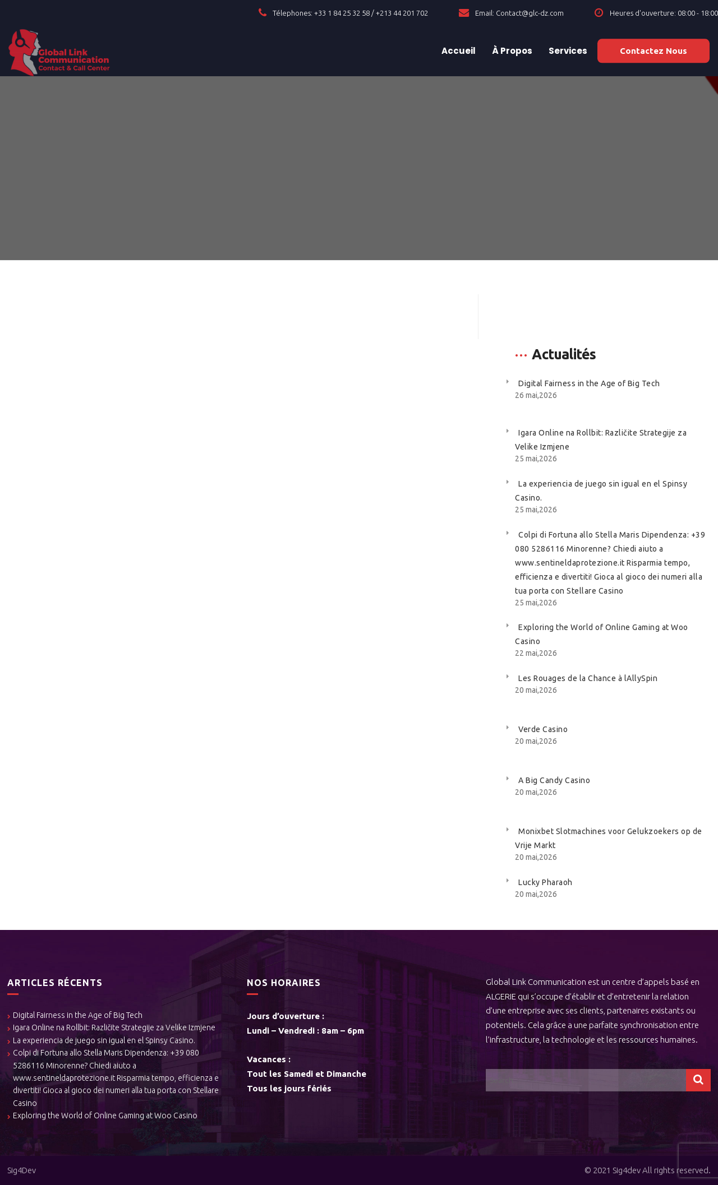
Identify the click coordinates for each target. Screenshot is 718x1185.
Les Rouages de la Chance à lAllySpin (587, 678)
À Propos (511, 51)
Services (567, 51)
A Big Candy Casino (554, 780)
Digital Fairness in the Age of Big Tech (589, 383)
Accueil (458, 51)
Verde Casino (543, 729)
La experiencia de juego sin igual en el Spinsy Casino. (104, 1040)
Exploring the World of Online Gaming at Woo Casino (105, 1115)
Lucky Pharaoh (545, 882)
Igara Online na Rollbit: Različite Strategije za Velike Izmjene (114, 1027)
